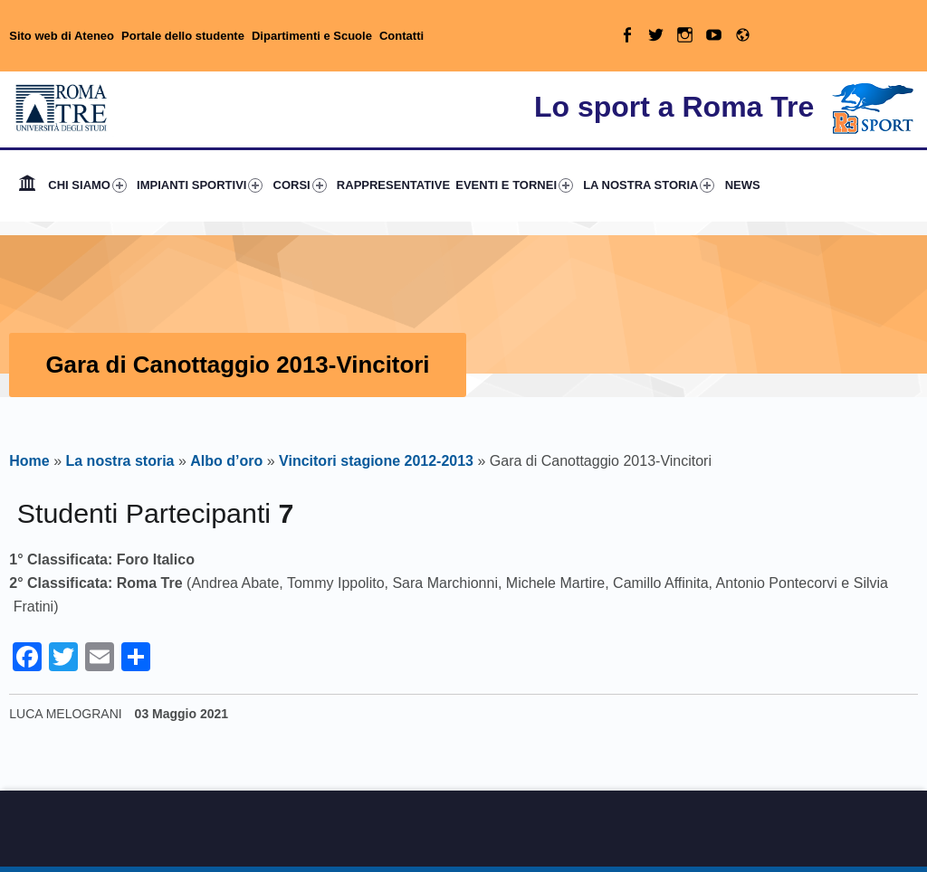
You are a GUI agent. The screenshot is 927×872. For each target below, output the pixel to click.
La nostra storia (119, 461)
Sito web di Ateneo (61, 36)
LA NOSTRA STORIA (648, 185)
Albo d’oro (226, 461)
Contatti (401, 36)
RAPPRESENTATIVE (393, 185)
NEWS (742, 185)
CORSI (300, 185)
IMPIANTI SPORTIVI (200, 185)
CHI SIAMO (87, 185)
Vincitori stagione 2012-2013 (376, 461)
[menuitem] (27, 185)
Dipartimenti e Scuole (312, 36)
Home (27, 185)
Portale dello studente (182, 36)
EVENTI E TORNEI (514, 185)
